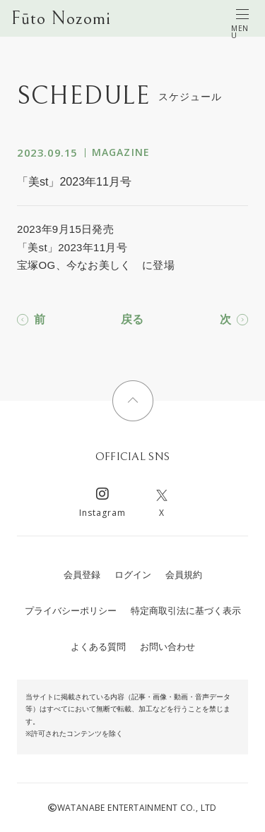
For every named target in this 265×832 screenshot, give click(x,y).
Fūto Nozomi (61, 18)
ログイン (132, 574)
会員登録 (82, 574)
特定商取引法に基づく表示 (186, 610)
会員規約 (183, 574)
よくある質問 (98, 646)
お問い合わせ (167, 646)
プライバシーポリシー (71, 610)
